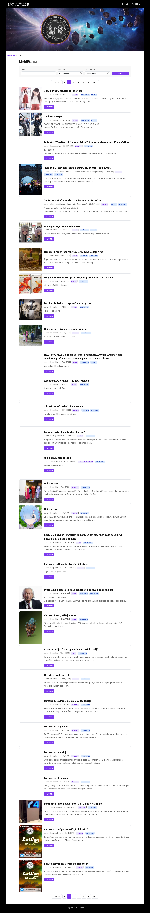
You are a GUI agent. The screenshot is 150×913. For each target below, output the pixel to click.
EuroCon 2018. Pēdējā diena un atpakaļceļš (67, 701)
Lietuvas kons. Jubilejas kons (60, 615)
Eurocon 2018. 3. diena (56, 726)
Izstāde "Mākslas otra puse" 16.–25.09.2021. (68, 303)
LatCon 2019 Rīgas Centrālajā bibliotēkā (66, 564)
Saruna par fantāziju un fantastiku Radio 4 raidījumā (73, 803)
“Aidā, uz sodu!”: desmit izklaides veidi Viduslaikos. (73, 200)
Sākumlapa (11, 55)
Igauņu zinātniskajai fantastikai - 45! (64, 432)
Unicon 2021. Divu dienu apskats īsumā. (66, 329)
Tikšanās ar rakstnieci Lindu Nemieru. (65, 406)
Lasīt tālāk (49, 107)
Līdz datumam (90, 69)
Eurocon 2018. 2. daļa (55, 752)
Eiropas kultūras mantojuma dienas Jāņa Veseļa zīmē (73, 252)
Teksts (23, 69)
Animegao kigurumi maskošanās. (62, 226)
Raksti (125, 4)
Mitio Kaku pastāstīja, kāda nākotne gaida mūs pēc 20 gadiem (78, 589)
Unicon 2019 (50, 509)
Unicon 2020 (51, 483)
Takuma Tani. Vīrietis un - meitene (63, 91)
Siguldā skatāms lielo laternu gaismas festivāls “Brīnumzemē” (78, 168)
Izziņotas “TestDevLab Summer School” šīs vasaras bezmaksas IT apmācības (86, 142)
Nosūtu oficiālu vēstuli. (57, 675)
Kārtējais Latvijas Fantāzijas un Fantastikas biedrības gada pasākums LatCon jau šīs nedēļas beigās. (83, 537)
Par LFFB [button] (136, 4)
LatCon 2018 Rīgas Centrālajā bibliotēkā (66, 829)
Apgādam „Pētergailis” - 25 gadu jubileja (66, 380)
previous (56, 82)
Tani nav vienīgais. (54, 116)
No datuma (62, 69)
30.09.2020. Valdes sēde (57, 458)
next (95, 82)
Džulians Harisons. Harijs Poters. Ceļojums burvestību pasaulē (79, 277)
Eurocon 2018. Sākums (56, 778)
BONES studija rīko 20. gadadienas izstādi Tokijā (71, 649)
